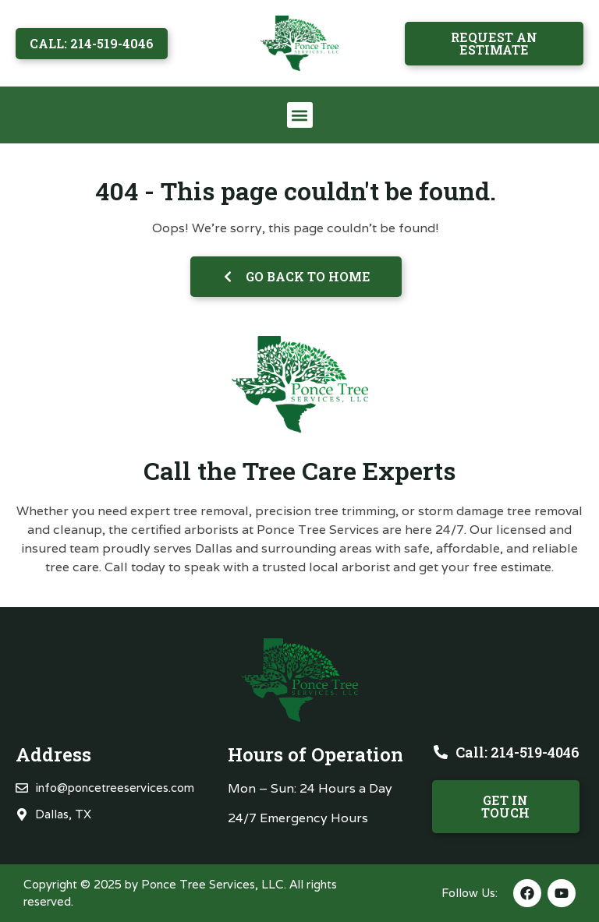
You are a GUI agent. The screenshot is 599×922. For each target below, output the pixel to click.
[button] (300, 115)
